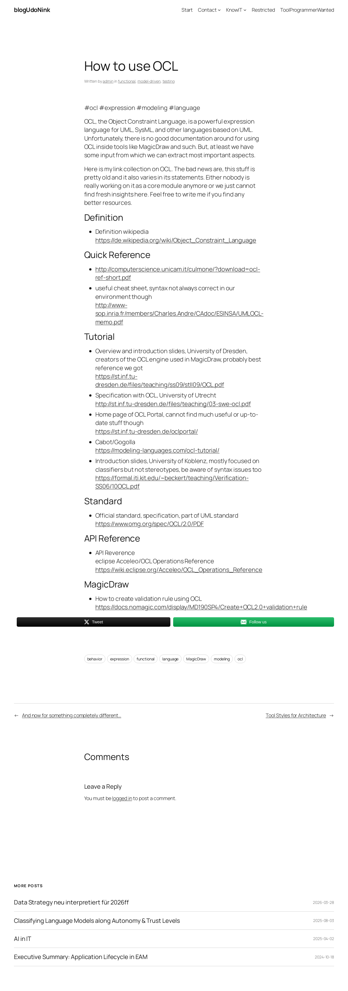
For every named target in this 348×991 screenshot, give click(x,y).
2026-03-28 (323, 902)
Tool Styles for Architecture (296, 715)
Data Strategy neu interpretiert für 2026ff (71, 902)
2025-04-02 (323, 938)
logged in (122, 798)
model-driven (149, 81)
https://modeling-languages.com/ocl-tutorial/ (157, 450)
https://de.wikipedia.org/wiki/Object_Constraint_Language (175, 240)
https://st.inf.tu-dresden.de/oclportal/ (146, 431)
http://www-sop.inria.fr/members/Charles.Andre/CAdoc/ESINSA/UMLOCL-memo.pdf (179, 313)
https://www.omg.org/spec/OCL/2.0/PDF (149, 524)
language (170, 659)
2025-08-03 (323, 920)
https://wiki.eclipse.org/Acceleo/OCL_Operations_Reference (178, 569)
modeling (222, 659)
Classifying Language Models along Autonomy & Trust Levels (97, 920)
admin (108, 81)
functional (127, 81)
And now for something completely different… (71, 715)
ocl (240, 659)
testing (169, 81)
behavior (94, 659)
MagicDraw (196, 659)
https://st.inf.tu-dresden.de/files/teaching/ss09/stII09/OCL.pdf (159, 380)
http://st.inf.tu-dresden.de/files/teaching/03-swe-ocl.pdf (173, 404)
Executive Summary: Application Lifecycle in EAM (81, 956)
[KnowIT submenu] (244, 9)
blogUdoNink (32, 10)
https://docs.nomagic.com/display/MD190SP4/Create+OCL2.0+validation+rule (201, 607)
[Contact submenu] (219, 9)
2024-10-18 (324, 957)
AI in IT (22, 938)
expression (119, 659)
